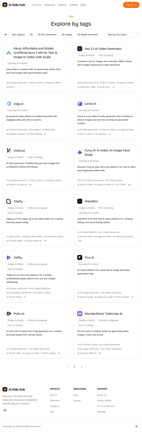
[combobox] (123, 34)
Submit (73, 4)
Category (54, 406)
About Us (101, 395)
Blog (83, 4)
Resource (49, 4)
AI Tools (36, 4)
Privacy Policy (104, 400)
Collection (54, 400)
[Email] (4, 410)
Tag (51, 411)
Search (62, 4)
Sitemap (101, 411)
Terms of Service (105, 406)
